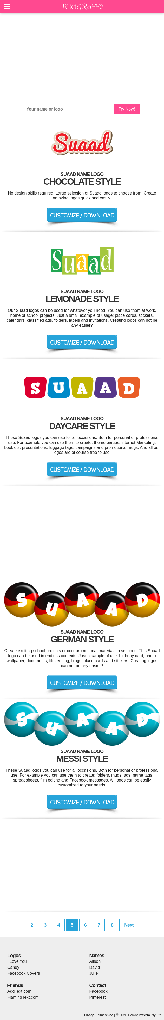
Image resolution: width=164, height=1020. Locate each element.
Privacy (89, 1015)
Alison (95, 961)
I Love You (17, 961)
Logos (14, 955)
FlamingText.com (23, 997)
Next (128, 925)
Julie (93, 973)
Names (96, 955)
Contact (97, 985)
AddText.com (19, 991)
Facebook (98, 991)
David (94, 967)
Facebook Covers (23, 973)
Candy (13, 967)
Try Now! (127, 109)
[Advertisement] (82, 58)
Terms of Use (104, 1015)
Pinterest (97, 997)
